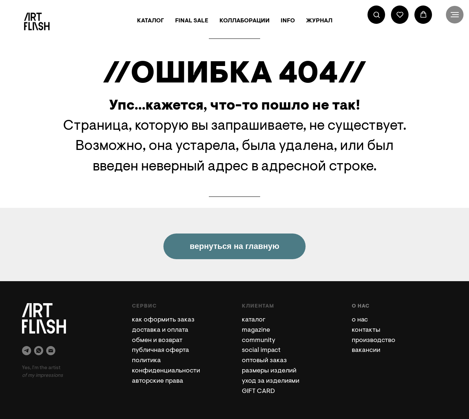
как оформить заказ (163, 320)
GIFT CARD (258, 391)
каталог (253, 320)
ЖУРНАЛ (319, 21)
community (258, 340)
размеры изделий (269, 371)
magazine (256, 330)
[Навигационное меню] (455, 14)
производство (373, 340)
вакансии (366, 350)
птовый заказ (266, 360)
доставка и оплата (160, 330)
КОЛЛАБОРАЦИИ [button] (244, 21)
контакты (366, 330)
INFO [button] (288, 21)
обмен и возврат (157, 340)
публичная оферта (160, 350)
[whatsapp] (38, 350)
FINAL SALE (191, 21)
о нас (360, 320)
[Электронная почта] (50, 350)
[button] (376, 14)
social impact (261, 350)
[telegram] (26, 350)
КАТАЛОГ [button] (150, 21)
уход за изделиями (270, 381)
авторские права (157, 381)
